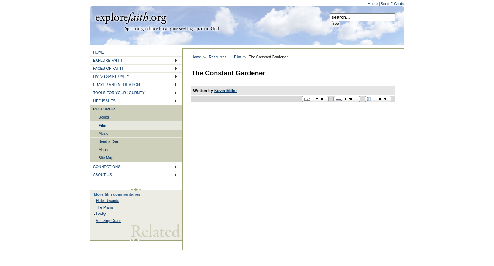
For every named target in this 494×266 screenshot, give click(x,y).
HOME (98, 52)
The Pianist (105, 207)
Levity (101, 214)
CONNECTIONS (106, 167)
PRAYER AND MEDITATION (116, 85)
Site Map (106, 158)
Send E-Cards (392, 4)
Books (104, 117)
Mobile (104, 150)
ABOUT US (102, 175)
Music (103, 134)
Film (102, 125)
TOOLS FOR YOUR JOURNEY (119, 93)
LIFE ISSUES (104, 101)
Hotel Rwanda (107, 201)
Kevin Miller (225, 90)
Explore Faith (131, 17)
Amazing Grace (108, 221)
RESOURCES (104, 109)
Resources (218, 57)
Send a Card (109, 142)
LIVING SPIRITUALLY (111, 77)
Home (373, 4)
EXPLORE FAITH (107, 60)
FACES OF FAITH (108, 68)
